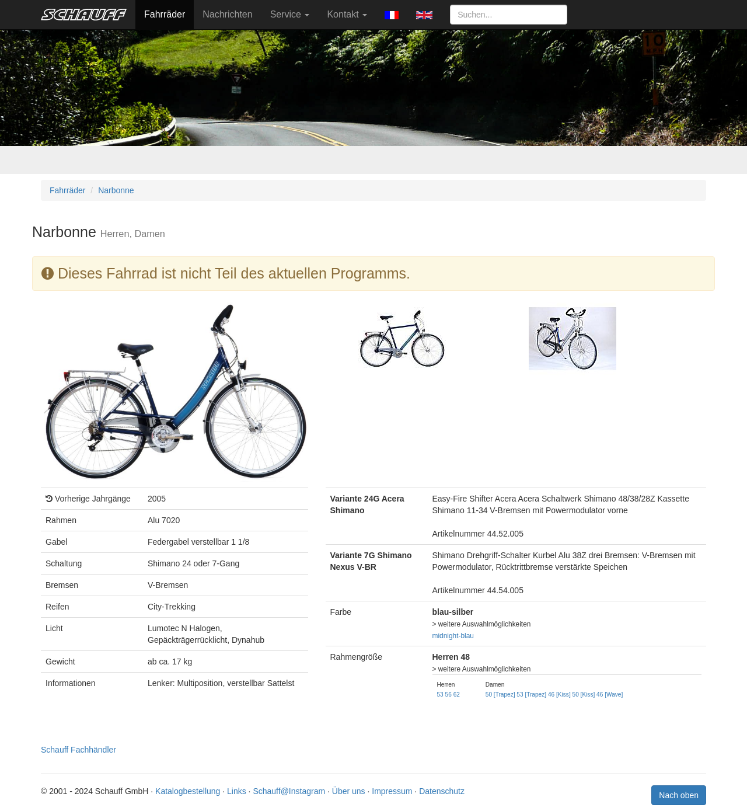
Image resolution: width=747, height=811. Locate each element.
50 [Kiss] (584, 694)
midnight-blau (453, 636)
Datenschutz (442, 791)
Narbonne (116, 190)
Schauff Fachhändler (78, 749)
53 (440, 694)
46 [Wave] (609, 694)
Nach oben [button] (679, 795)
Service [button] (290, 14)
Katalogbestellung (187, 791)
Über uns (348, 791)
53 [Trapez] (531, 694)
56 (448, 694)
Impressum (392, 791)
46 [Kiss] (559, 694)
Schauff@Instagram (289, 791)
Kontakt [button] (347, 14)
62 (456, 694)
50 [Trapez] (500, 694)
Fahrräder (164, 14)
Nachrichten (227, 14)
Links (236, 791)
